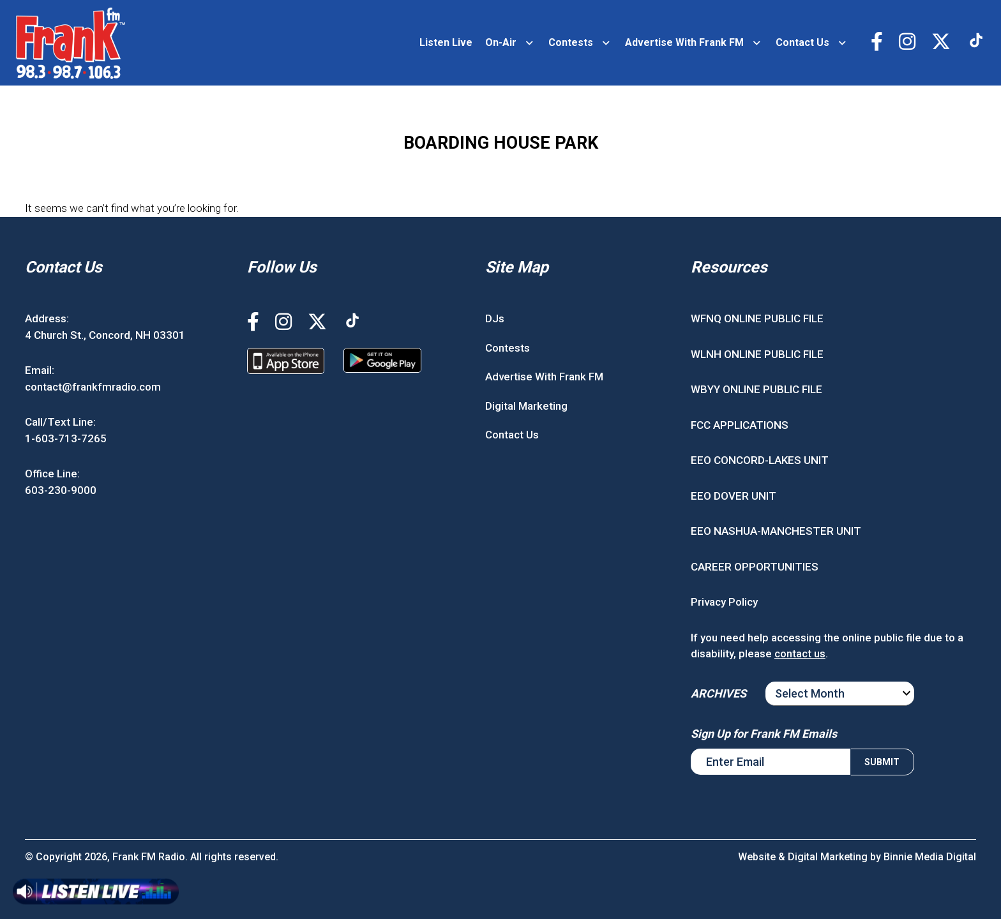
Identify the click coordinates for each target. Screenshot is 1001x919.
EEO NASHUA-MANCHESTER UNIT (776, 531)
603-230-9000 (60, 490)
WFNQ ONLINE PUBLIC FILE (757, 318)
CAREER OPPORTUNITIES (754, 566)
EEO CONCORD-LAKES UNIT (760, 460)
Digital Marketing (526, 406)
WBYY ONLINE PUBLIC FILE (756, 389)
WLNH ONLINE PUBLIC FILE (757, 354)
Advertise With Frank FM (684, 42)
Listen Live (445, 42)
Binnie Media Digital (930, 857)
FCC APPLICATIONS (739, 425)
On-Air (500, 42)
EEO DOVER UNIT (733, 495)
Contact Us (802, 42)
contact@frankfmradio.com (93, 386)
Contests (570, 42)
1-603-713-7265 (66, 438)
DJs (494, 318)
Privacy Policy (724, 601)
